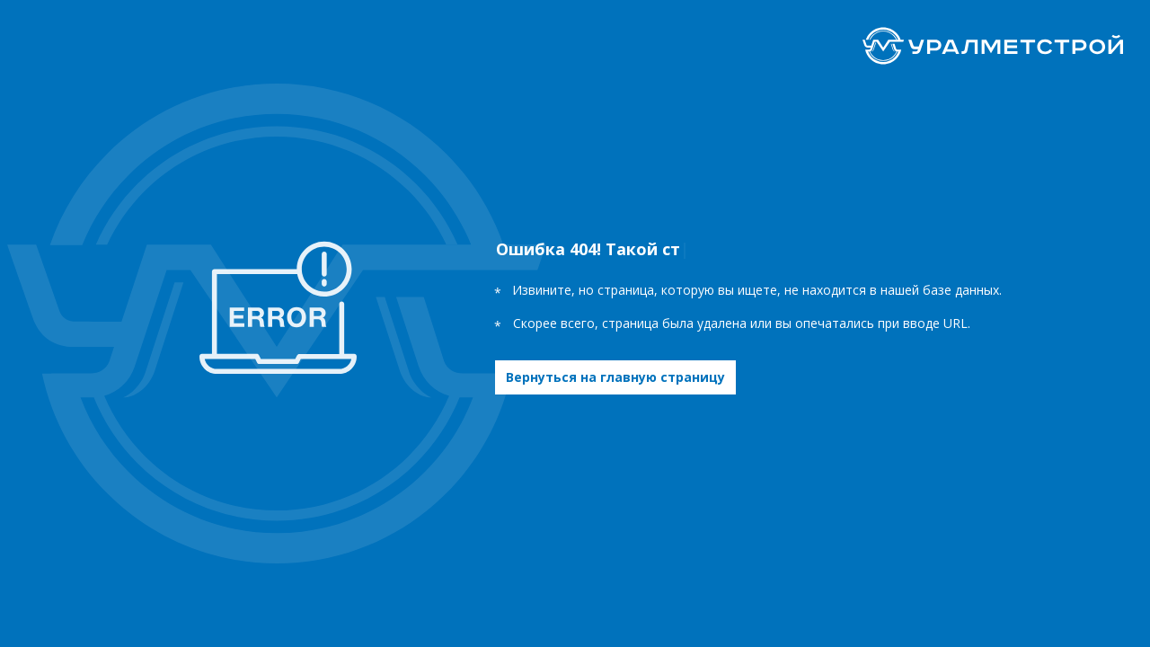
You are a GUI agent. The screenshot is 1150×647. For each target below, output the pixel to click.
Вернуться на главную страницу (615, 377)
